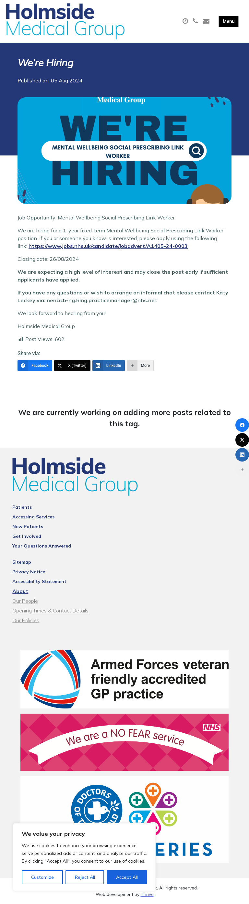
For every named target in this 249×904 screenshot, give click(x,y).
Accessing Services (33, 517)
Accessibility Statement (39, 581)
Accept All (127, 877)
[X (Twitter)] (72, 365)
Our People (25, 601)
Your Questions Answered (41, 546)
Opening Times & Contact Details (50, 610)
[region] (84, 857)
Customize (42, 877)
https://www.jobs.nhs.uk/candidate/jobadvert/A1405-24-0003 (108, 246)
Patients (22, 507)
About (20, 591)
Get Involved (26, 536)
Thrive (147, 894)
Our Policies (25, 620)
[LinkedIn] (108, 365)
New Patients (27, 526)
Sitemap (21, 562)
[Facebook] (35, 365)
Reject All (85, 877)
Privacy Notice (28, 572)
